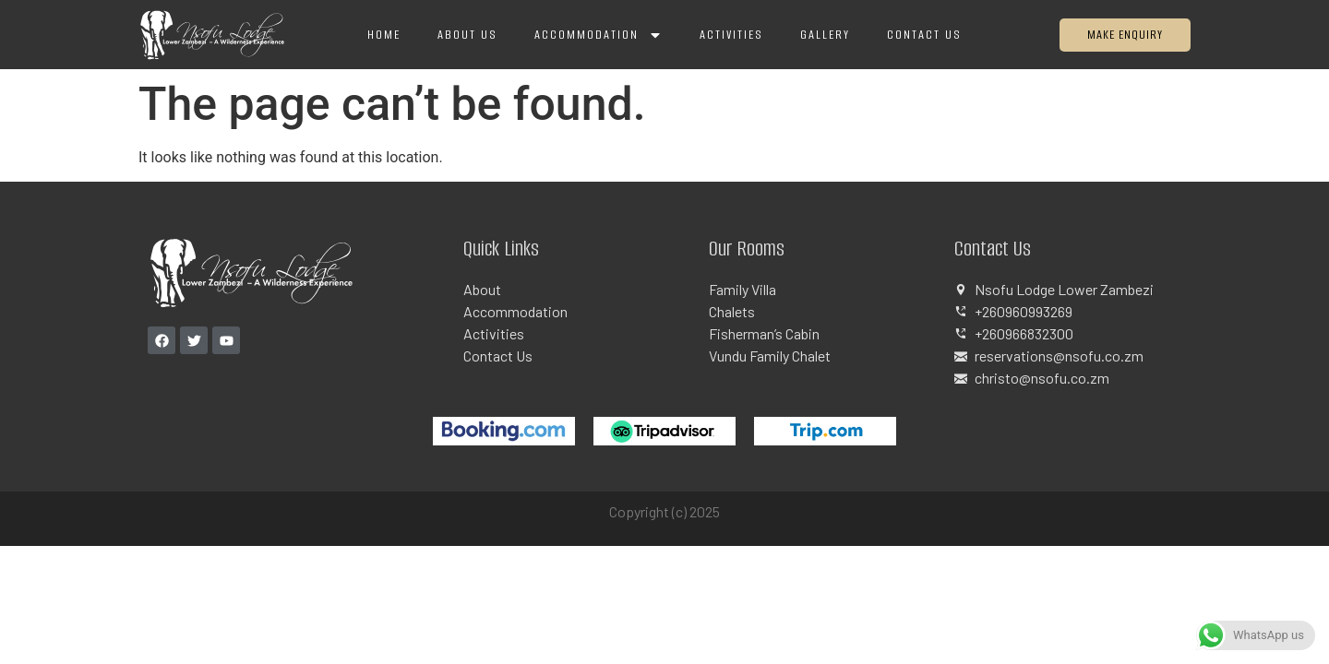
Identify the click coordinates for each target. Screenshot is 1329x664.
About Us (467, 34)
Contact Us (924, 34)
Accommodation (598, 35)
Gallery (825, 34)
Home (384, 34)
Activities (731, 34)
